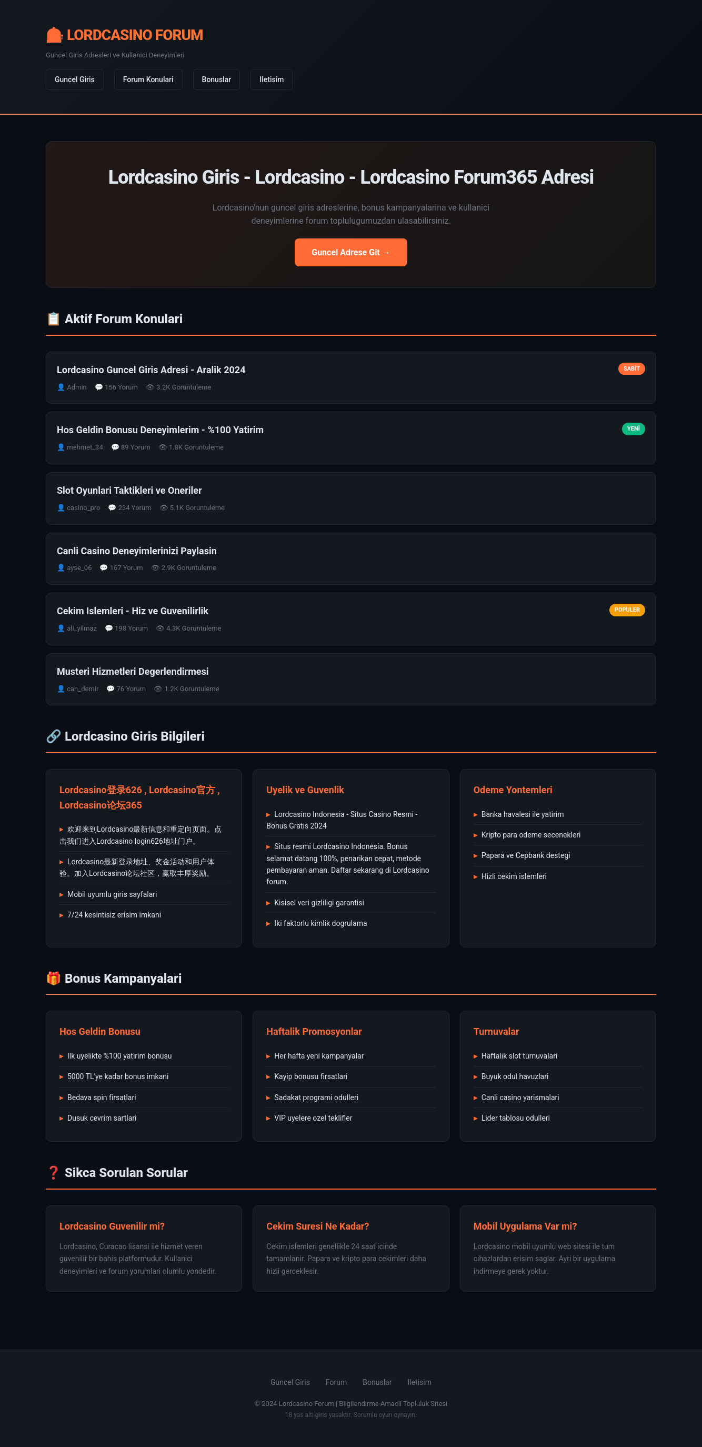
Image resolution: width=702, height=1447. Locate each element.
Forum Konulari (148, 79)
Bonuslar (217, 79)
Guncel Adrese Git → (351, 252)
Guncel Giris (75, 79)
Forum (336, 1382)
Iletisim (271, 79)
